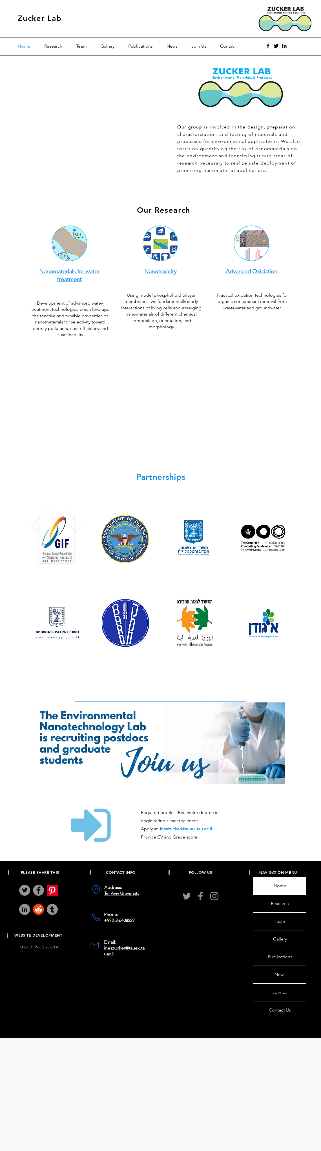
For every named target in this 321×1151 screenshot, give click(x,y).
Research (280, 903)
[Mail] (94, 945)
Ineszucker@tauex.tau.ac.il (186, 828)
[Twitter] (276, 46)
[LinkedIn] (24, 909)
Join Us (280, 992)
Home (280, 885)
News (279, 974)
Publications (280, 956)
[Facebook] (268, 46)
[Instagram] (214, 896)
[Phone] (96, 917)
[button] (84, 46)
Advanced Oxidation (251, 271)
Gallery (280, 939)
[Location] (96, 890)
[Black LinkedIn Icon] (284, 46)
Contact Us (280, 1010)
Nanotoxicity (160, 271)
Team (279, 921)
